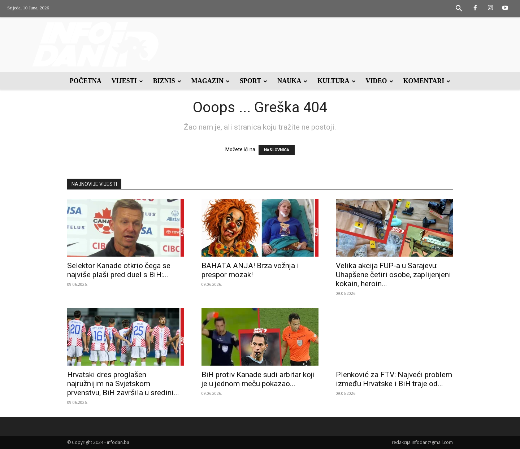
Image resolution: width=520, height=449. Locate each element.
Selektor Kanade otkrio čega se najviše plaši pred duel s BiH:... (118, 270)
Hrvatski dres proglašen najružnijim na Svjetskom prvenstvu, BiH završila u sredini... (123, 383)
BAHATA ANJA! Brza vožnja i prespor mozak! (250, 270)
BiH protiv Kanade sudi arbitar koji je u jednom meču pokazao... (258, 379)
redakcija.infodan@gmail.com (422, 442)
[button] (459, 8)
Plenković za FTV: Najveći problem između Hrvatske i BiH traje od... (394, 379)
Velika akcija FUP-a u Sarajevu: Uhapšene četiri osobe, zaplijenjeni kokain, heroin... (393, 274)
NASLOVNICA (276, 150)
